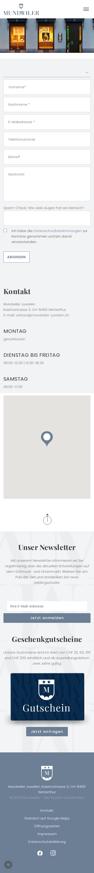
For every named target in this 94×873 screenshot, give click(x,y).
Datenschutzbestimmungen (58, 230)
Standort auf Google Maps (47, 818)
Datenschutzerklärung (47, 841)
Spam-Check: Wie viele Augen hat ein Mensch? (43, 207)
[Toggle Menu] (86, 9)
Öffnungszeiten (47, 826)
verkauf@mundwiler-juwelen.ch (42, 315)
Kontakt (47, 810)
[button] (47, 439)
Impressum (47, 833)
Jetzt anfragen (47, 731)
